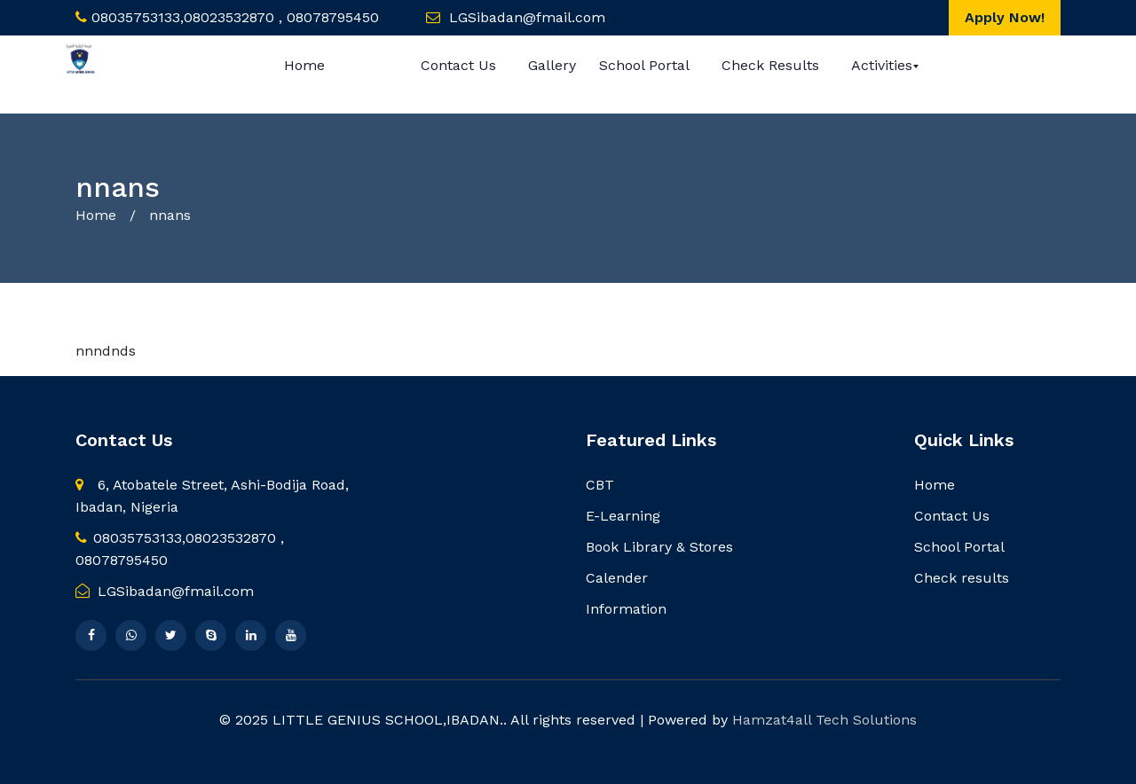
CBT (600, 484)
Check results (770, 65)
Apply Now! (1005, 17)
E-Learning (623, 515)
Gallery (552, 65)
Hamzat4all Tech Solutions (824, 719)
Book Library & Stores (659, 546)
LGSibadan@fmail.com (164, 591)
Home (304, 65)
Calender (617, 577)
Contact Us (458, 65)
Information (626, 608)
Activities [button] (881, 65)
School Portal (644, 65)
